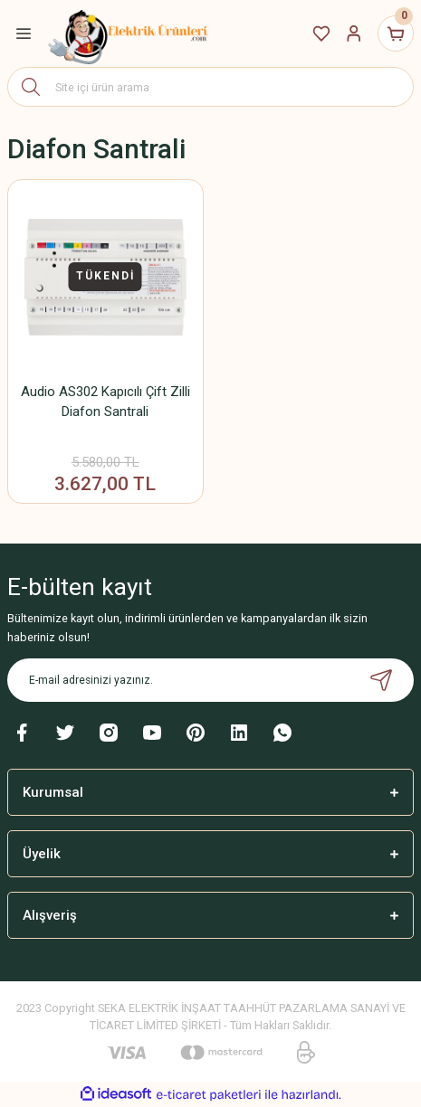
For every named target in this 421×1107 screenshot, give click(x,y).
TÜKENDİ (105, 276)
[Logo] (128, 33)
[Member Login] (354, 33)
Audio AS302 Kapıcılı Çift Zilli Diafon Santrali (105, 401)
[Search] (210, 87)
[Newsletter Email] (210, 680)
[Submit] (381, 680)
